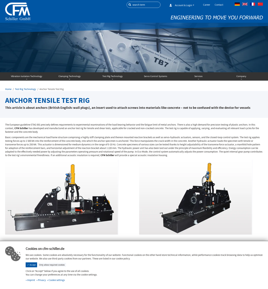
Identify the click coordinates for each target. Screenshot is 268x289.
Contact (219, 4)
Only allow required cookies (52, 264)
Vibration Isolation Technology (26, 76)
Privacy (42, 280)
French (252, 4)
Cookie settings (57, 280)
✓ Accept (31, 264)
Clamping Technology (69, 76)
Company (241, 76)
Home (8, 89)
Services (198, 76)
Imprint (31, 280)
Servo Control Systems (155, 76)
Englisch (244, 4)
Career (206, 4)
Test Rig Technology (112, 76)
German (237, 4)
